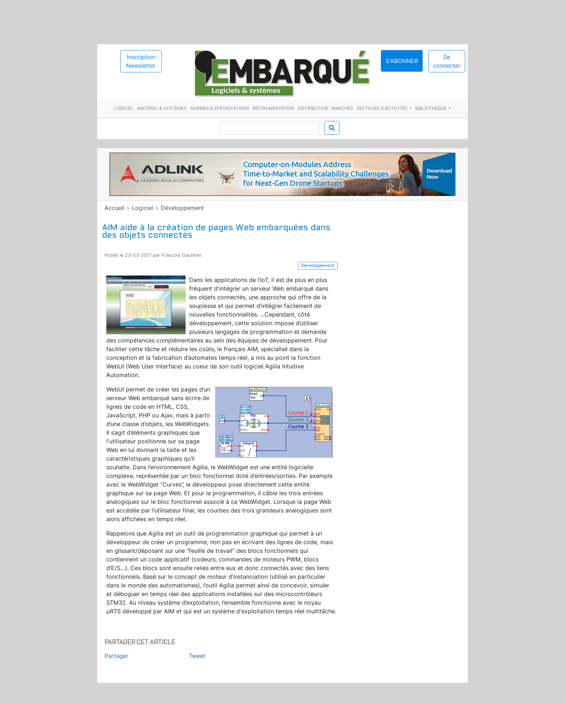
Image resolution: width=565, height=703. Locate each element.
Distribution (313, 108)
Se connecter (447, 61)
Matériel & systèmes (162, 108)
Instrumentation (273, 108)
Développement (182, 207)
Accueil (114, 207)
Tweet (197, 655)
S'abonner (402, 60)
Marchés (342, 108)
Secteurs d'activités (382, 108)
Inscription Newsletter (141, 61)
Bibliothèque (431, 108)
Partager (116, 655)
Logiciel (124, 108)
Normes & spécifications (219, 108)
